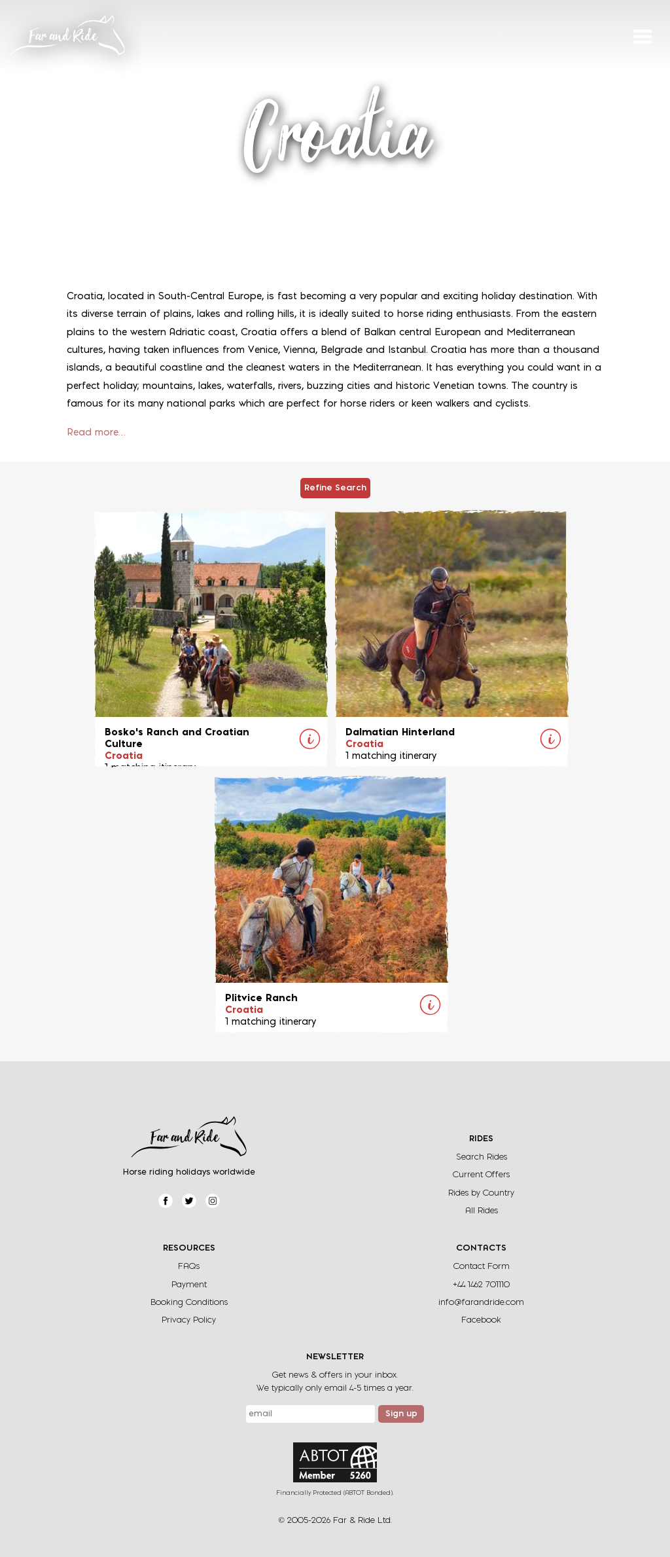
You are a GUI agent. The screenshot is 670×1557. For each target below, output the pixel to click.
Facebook (481, 1320)
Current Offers (481, 1175)
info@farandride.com (481, 1302)
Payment (189, 1285)
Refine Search (335, 488)
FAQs (189, 1266)
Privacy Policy (189, 1320)
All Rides (481, 1211)
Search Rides (481, 1157)
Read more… (96, 433)
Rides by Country (481, 1193)
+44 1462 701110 (481, 1285)
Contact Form (481, 1266)
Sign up (401, 1414)
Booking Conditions (189, 1302)
